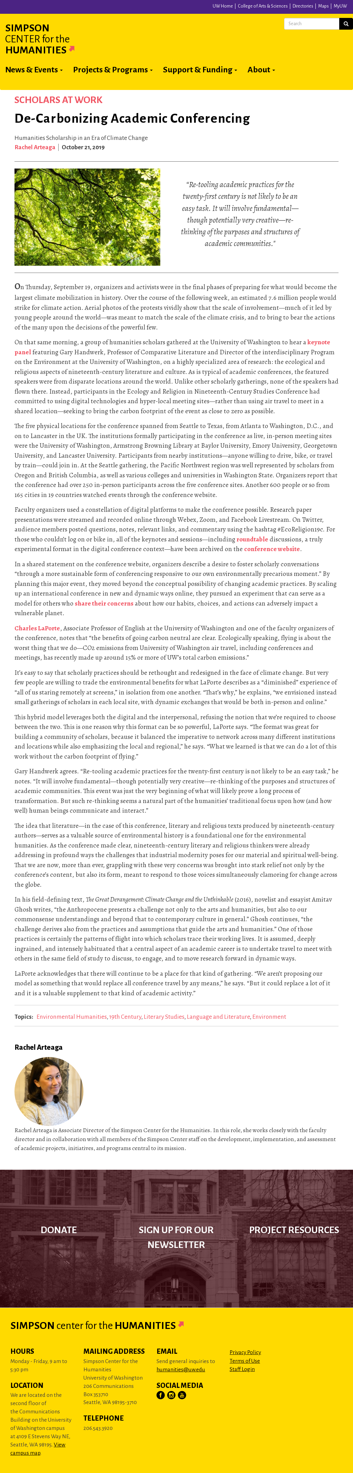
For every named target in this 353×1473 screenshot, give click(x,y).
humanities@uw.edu (181, 1369)
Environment (269, 1017)
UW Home (223, 6)
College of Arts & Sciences (263, 6)
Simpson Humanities (48, 38)
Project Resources (294, 1230)
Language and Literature (218, 1017)
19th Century (125, 1017)
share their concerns (104, 603)
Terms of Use (245, 1361)
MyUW (340, 6)
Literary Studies (164, 1017)
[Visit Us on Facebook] (161, 1395)
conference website (272, 549)
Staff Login (242, 1369)
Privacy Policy (245, 1352)
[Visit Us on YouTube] (182, 1395)
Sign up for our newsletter (176, 1237)
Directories (303, 6)
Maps (323, 6)
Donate (59, 1230)
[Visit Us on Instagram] (171, 1395)
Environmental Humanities (72, 1017)
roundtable (252, 539)
